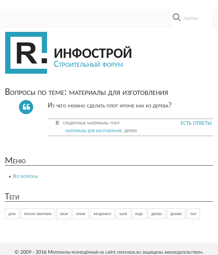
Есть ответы (196, 123)
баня (123, 213)
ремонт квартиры (38, 213)
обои (64, 213)
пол (193, 213)
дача (12, 213)
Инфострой (93, 51)
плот (114, 122)
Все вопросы (25, 176)
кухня (80, 213)
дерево (130, 130)
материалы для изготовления (93, 130)
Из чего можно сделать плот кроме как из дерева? (110, 105)
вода (139, 213)
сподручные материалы (85, 122)
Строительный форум (88, 63)
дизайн (176, 213)
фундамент (102, 213)
